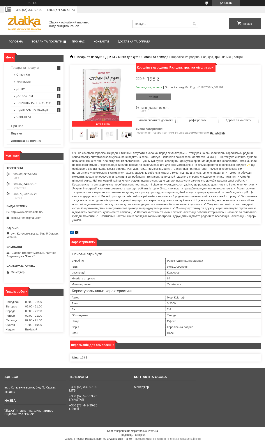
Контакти (101, 41)
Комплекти (23, 81)
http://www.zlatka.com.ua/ (27, 212)
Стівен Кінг (23, 74)
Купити (153, 96)
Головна (16, 41)
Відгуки (16, 133)
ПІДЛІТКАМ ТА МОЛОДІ (32, 109)
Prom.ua (153, 430)
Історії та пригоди (155, 57)
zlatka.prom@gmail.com (26, 217)
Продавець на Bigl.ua (132, 434)
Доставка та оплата (134, 41)
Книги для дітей (129, 57)
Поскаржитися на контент (150, 438)
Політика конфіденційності (184, 438)
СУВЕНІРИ (23, 116)
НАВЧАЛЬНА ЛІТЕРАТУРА (33, 102)
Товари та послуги (47, 41)
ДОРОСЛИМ (24, 95)
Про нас (78, 41)
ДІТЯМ (110, 57)
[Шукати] (194, 24)
